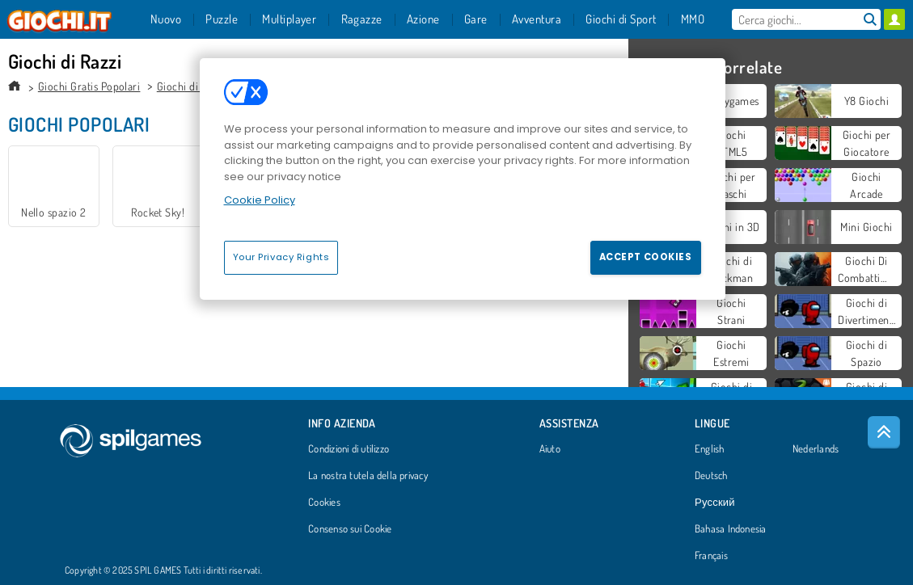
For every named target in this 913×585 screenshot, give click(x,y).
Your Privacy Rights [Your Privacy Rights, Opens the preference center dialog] (281, 256)
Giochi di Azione (195, 86)
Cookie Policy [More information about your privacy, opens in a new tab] (259, 200)
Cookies (324, 502)
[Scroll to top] (884, 432)
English (710, 449)
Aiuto (549, 449)
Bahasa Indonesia (731, 529)
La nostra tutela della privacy (368, 476)
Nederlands (816, 449)
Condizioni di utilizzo (348, 449)
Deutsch (711, 476)
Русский (715, 502)
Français (711, 556)
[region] (462, 178)
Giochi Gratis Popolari (89, 86)
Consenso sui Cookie (349, 529)
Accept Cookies (645, 256)
